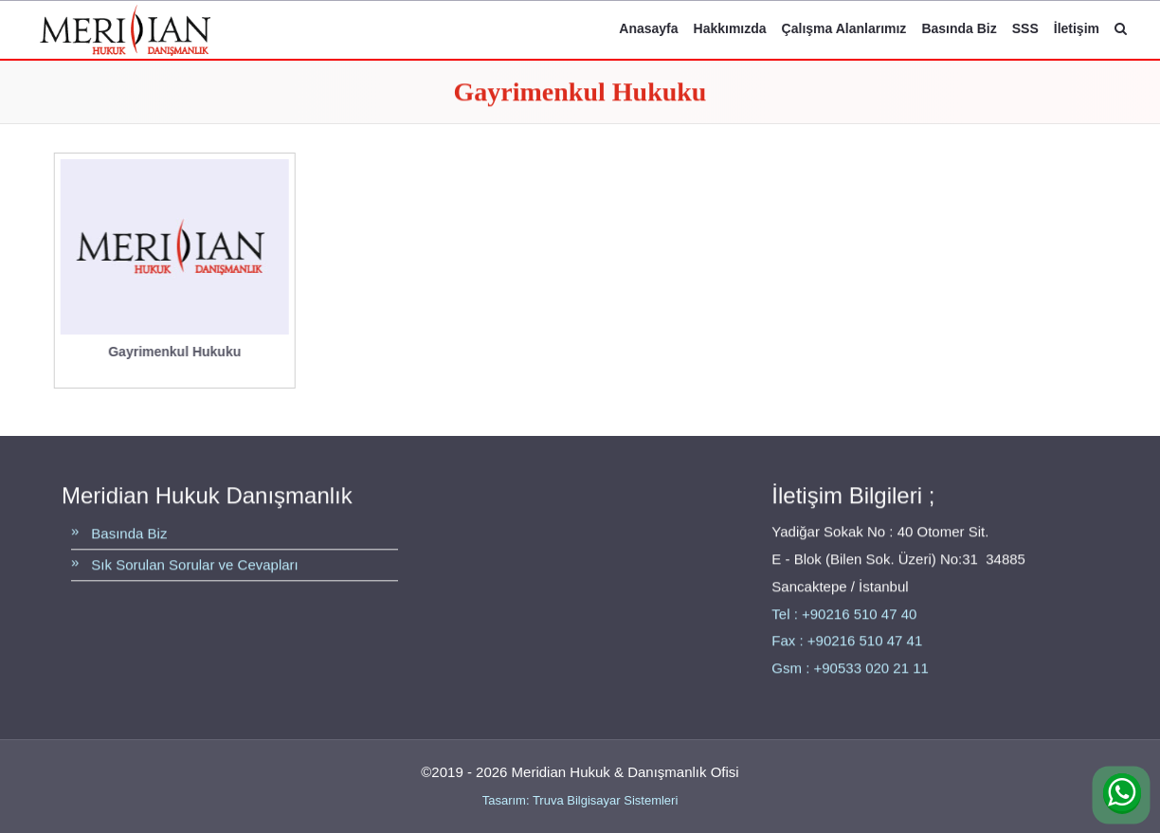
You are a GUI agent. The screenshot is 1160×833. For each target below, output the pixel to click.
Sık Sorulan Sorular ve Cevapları (194, 565)
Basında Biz (958, 28)
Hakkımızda (730, 28)
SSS (1025, 28)
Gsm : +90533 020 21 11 (850, 669)
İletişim (1076, 28)
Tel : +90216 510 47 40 (843, 614)
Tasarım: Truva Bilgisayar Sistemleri (580, 800)
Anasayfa (648, 28)
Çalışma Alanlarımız (844, 28)
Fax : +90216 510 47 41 (846, 641)
